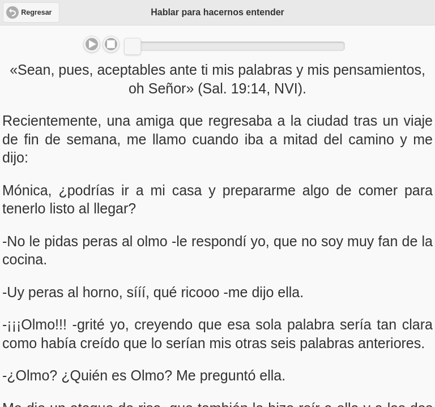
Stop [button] (111, 44)
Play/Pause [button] (91, 44)
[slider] (132, 46)
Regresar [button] (36, 12)
